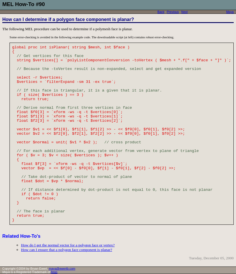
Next (184, 12)
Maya (230, 12)
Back (160, 12)
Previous (173, 12)
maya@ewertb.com (62, 268)
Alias (54, 272)
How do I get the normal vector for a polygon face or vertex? (68, 245)
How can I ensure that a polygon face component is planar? (66, 250)
